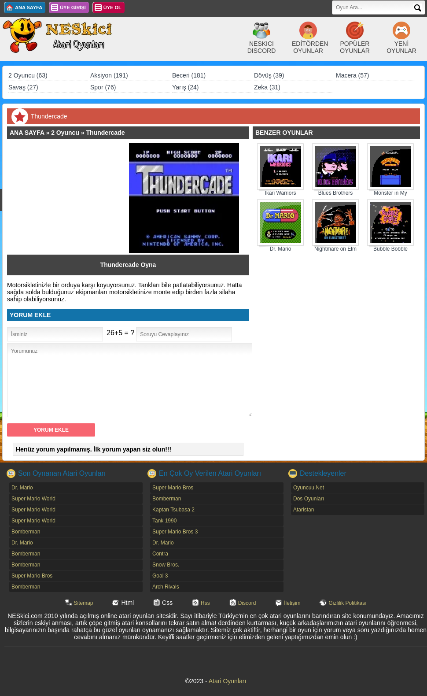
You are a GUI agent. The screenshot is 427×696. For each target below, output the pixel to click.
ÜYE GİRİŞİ (73, 7)
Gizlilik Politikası (347, 603)
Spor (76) (103, 87)
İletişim (292, 603)
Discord (247, 603)
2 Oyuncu (65, 132)
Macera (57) (352, 75)
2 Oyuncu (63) (28, 75)
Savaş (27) (23, 87)
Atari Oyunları (228, 681)
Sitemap (83, 603)
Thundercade (105, 132)
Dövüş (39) (269, 75)
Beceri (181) (189, 75)
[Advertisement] (72, 198)
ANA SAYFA (28, 7)
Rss (205, 603)
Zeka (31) (267, 87)
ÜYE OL (112, 7)
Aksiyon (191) (109, 75)
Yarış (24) (185, 87)
